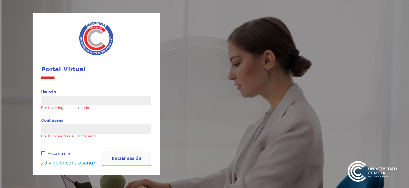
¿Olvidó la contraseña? (68, 162)
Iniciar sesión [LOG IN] (126, 158)
